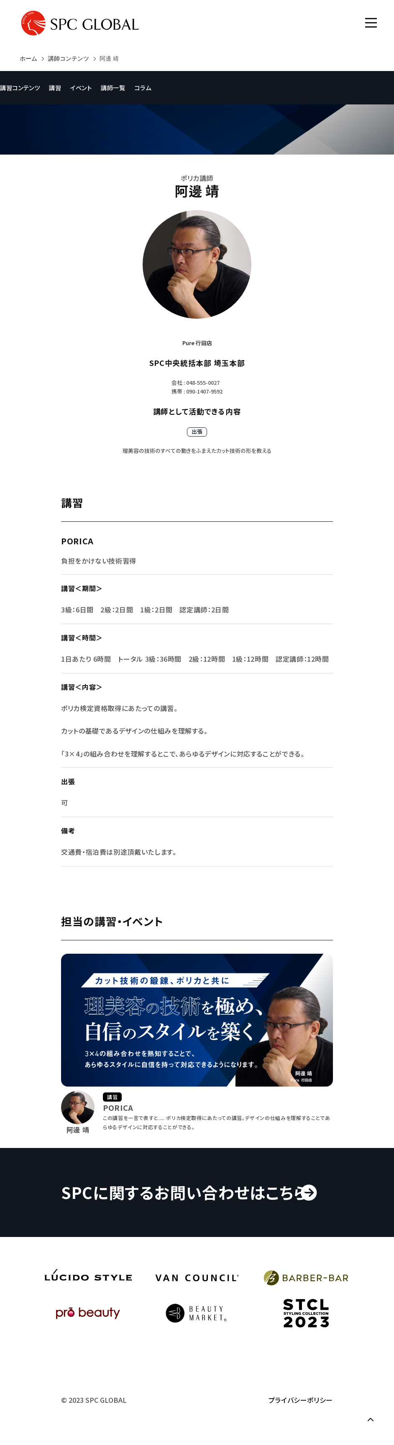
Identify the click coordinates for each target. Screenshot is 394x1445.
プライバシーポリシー (301, 1400)
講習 (55, 87)
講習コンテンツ (20, 87)
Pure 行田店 (197, 343)
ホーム (28, 58)
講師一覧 (113, 87)
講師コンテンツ (68, 58)
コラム (142, 87)
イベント (81, 87)
